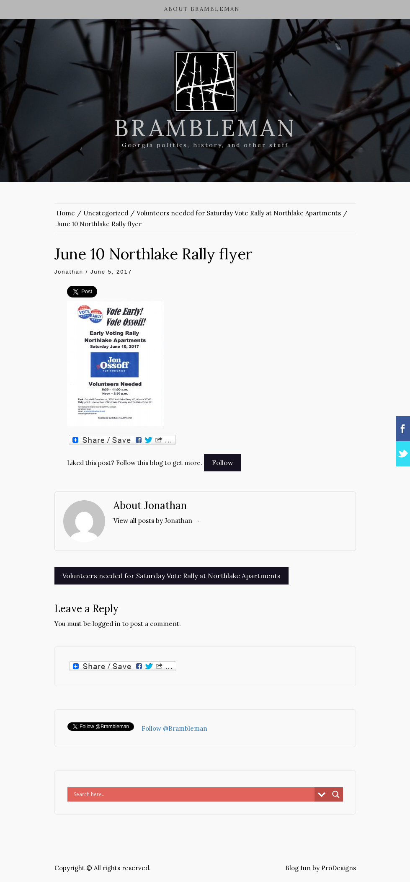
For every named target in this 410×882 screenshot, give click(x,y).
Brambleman (205, 127)
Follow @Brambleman (174, 728)
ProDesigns (338, 868)
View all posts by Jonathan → (156, 521)
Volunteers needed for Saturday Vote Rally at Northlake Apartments (171, 576)
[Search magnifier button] (336, 794)
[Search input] (193, 794)
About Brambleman (202, 9)
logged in (107, 624)
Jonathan (69, 272)
